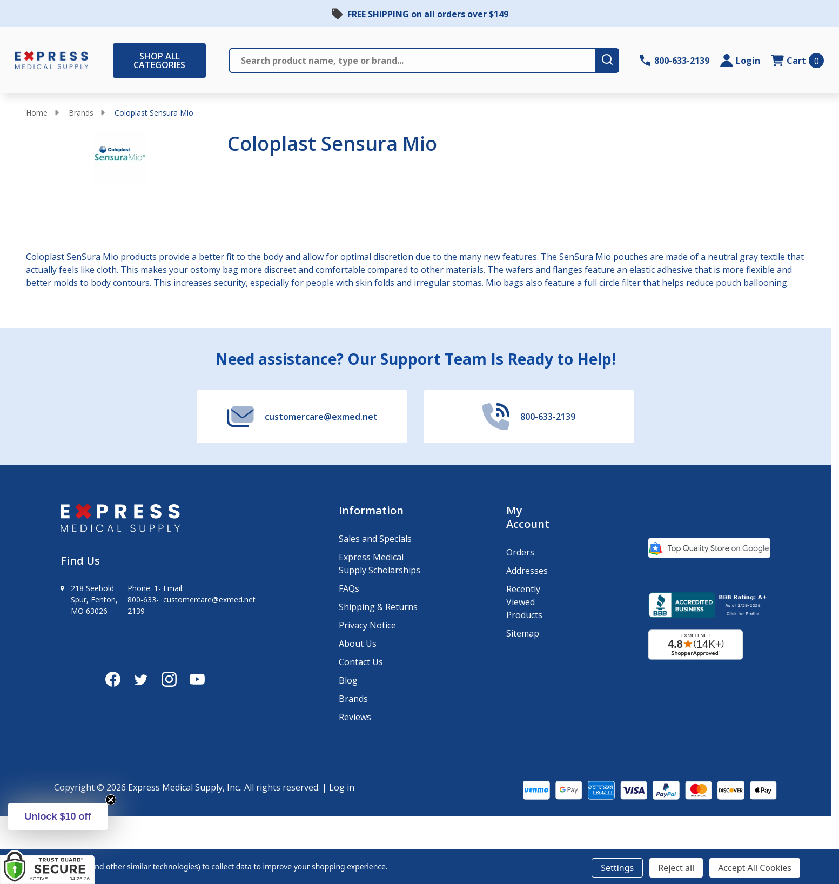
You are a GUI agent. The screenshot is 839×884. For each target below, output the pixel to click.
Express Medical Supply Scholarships (379, 563)
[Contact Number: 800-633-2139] (674, 60)
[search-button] (608, 60)
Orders (520, 552)
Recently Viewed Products (524, 602)
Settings (617, 868)
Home (37, 113)
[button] (58, 816)
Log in (341, 787)
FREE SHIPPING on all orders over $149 (427, 14)
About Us (358, 643)
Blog (348, 680)
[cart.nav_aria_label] (797, 60)
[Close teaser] (110, 799)
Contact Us (361, 662)
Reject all (676, 868)
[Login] (740, 60)
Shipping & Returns (378, 607)
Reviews (355, 717)
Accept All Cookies (754, 868)
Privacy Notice (367, 625)
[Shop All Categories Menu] (118, 60)
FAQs (349, 588)
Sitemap (522, 633)
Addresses (527, 571)
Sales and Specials (375, 539)
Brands (81, 113)
